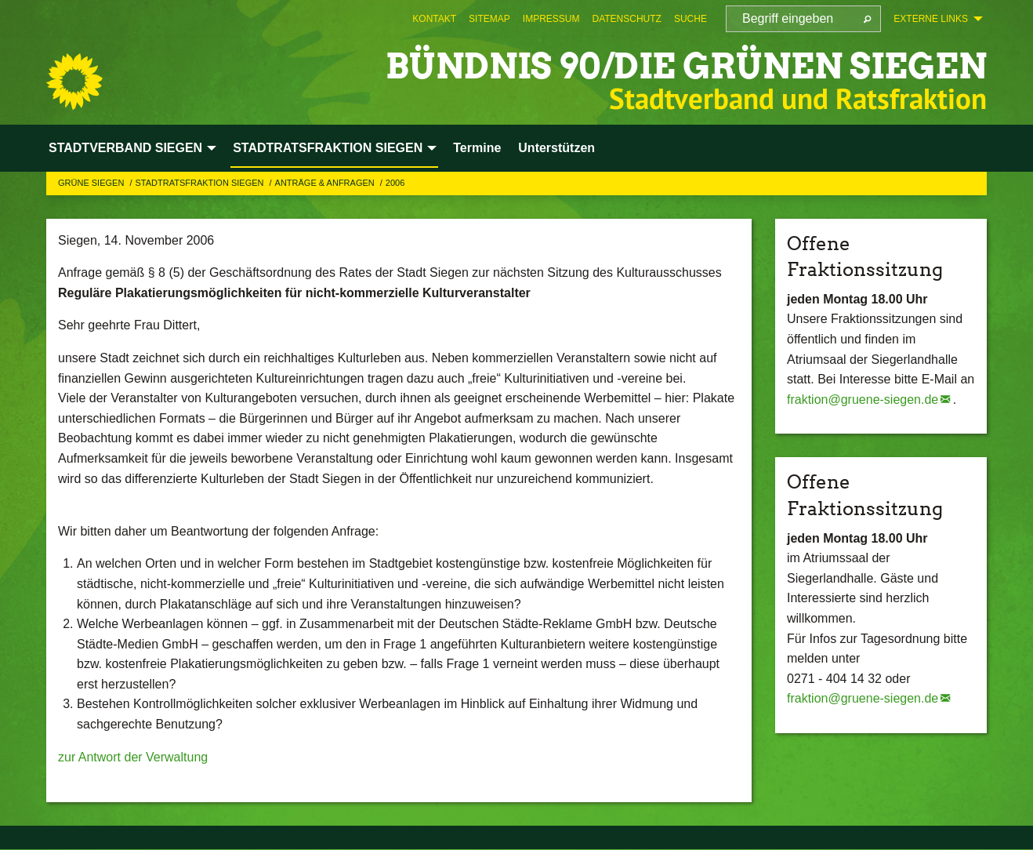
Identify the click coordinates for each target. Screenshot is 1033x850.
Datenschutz (626, 18)
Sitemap (489, 18)
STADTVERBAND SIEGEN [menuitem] (125, 147)
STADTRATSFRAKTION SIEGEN (200, 182)
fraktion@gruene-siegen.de (862, 399)
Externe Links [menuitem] (930, 18)
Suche (690, 18)
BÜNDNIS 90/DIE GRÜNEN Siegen (686, 66)
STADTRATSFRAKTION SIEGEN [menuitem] (327, 147)
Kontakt (434, 18)
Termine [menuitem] (477, 147)
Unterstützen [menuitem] (556, 147)
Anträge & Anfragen (326, 182)
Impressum (551, 18)
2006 (395, 182)
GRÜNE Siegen (92, 182)
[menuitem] (434, 19)
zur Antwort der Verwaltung (133, 757)
